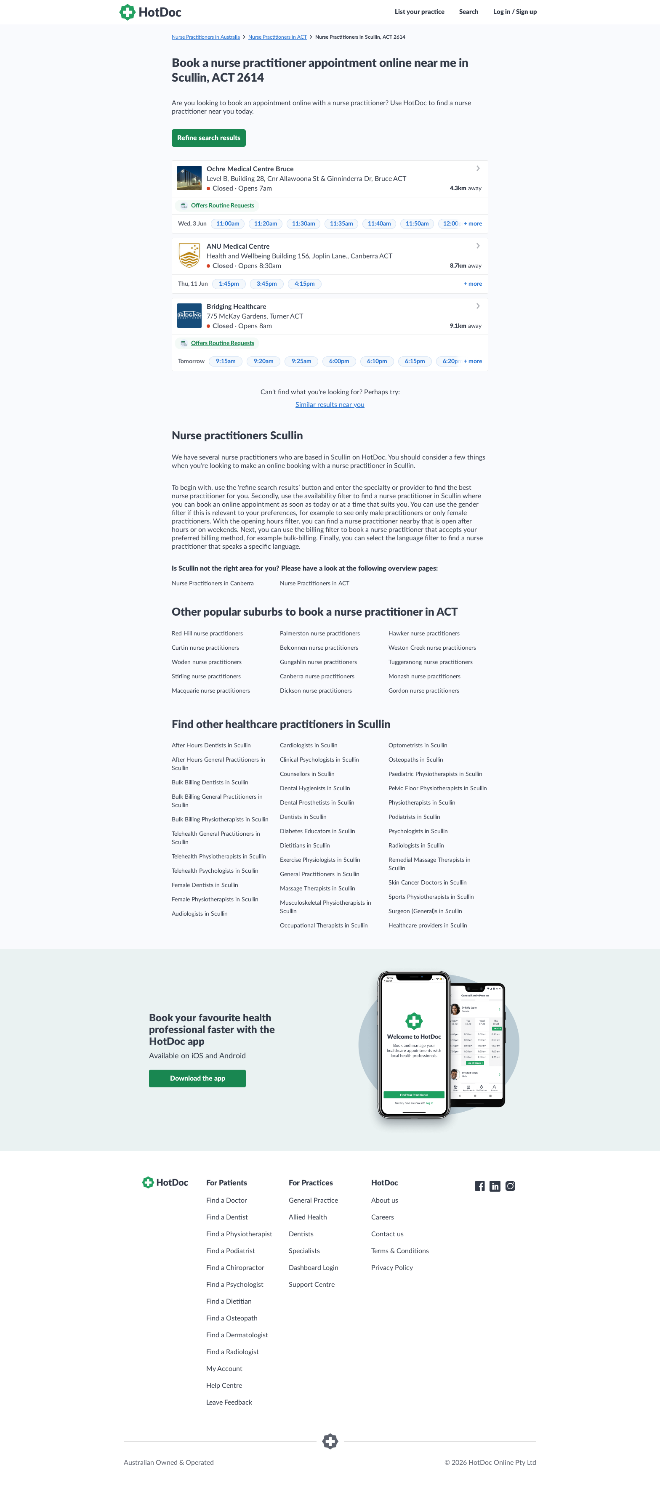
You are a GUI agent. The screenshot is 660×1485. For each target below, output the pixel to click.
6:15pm (415, 361)
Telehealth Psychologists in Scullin (215, 871)
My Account (224, 1368)
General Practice (313, 1200)
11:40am (379, 224)
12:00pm (455, 224)
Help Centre (224, 1385)
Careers (382, 1217)
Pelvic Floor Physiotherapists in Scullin (438, 789)
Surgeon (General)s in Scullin (425, 911)
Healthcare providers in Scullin (428, 926)
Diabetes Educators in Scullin (317, 831)
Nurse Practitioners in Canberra (213, 584)
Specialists (304, 1251)
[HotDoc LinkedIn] (495, 1186)
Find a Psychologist (234, 1284)
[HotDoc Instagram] (510, 1186)
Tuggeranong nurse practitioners (431, 662)
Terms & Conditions (400, 1251)
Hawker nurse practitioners (424, 634)
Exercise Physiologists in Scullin (320, 860)
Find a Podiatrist (230, 1251)
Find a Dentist (227, 1217)
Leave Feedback (229, 1402)
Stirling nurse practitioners (206, 677)
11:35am (341, 224)
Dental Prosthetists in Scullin (317, 803)
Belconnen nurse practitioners (319, 648)
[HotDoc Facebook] (479, 1186)
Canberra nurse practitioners (317, 677)
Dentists (301, 1234)
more (473, 224)
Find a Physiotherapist (239, 1234)
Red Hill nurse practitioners (207, 634)
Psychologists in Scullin (418, 831)
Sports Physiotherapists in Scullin (431, 897)
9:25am (301, 361)
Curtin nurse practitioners (205, 648)
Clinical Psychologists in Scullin (319, 760)
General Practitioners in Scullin (319, 874)
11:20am (265, 224)
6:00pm (339, 361)
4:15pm (305, 284)
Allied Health (308, 1217)
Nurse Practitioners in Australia (206, 37)
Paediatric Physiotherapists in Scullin (435, 774)
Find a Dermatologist (237, 1335)
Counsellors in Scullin (307, 774)
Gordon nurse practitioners (424, 691)
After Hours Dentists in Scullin (211, 746)
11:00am (228, 224)
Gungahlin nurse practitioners (318, 662)
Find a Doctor (226, 1200)
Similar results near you (330, 404)
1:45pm (229, 284)
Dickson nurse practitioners (316, 691)
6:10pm (377, 361)
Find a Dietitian (229, 1301)
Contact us (387, 1234)
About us (384, 1200)
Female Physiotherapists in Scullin (215, 900)
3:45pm (267, 284)
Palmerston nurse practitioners (320, 634)
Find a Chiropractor (235, 1268)
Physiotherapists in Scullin (422, 803)
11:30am (303, 224)
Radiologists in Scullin (416, 846)
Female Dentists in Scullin (205, 885)
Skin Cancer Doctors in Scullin (428, 883)
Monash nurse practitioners (424, 677)
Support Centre (312, 1284)
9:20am (264, 361)
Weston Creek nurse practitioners (432, 648)
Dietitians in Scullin (305, 846)
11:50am (417, 224)
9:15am (226, 361)
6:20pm (453, 361)
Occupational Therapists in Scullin (324, 926)
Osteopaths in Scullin (416, 760)
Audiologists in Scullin (200, 914)
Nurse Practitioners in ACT (277, 37)
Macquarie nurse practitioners (211, 691)
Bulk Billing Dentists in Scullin (210, 783)
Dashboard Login (313, 1268)
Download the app (197, 1078)
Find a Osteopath (232, 1318)
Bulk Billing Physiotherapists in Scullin (220, 820)
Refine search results (208, 138)
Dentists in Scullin (303, 817)
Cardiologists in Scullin (309, 746)
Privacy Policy (392, 1268)
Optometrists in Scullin (418, 746)
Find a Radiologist (232, 1352)
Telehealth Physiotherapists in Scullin (219, 857)
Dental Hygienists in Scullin (315, 789)
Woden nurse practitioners (207, 662)
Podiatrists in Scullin (414, 817)
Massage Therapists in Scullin (317, 889)
